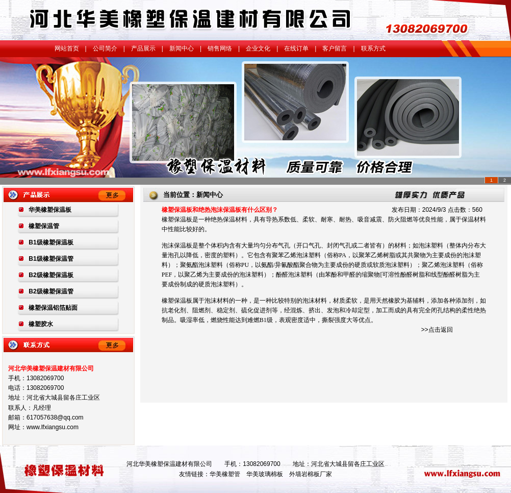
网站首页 (67, 48)
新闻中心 (181, 48)
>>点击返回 (437, 329)
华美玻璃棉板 (264, 474)
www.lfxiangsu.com (53, 427)
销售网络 (220, 48)
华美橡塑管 (225, 474)
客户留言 (334, 48)
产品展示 (143, 48)
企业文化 (258, 48)
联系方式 (373, 48)
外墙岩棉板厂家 (310, 474)
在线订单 (296, 48)
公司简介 (105, 48)
